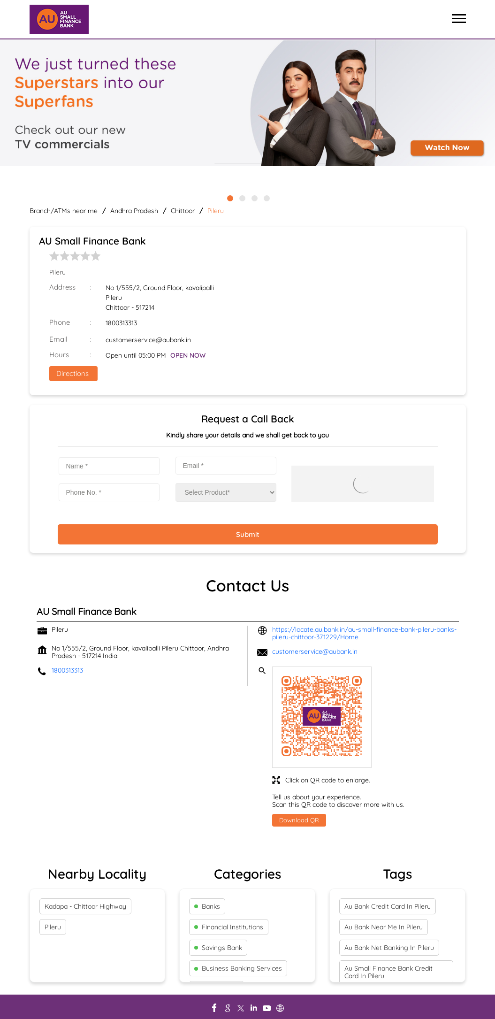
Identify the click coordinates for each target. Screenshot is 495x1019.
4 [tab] (266, 197)
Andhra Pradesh (134, 211)
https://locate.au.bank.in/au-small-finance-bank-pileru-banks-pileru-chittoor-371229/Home (364, 633)
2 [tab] (241, 197)
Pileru (53, 927)
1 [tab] (229, 197)
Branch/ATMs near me (64, 211)
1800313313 (121, 323)
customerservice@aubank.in (148, 340)
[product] (225, 492)
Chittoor (183, 211)
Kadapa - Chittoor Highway (85, 906)
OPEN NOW (188, 355)
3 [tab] (253, 197)
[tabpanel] (247, 103)
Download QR (299, 820)
